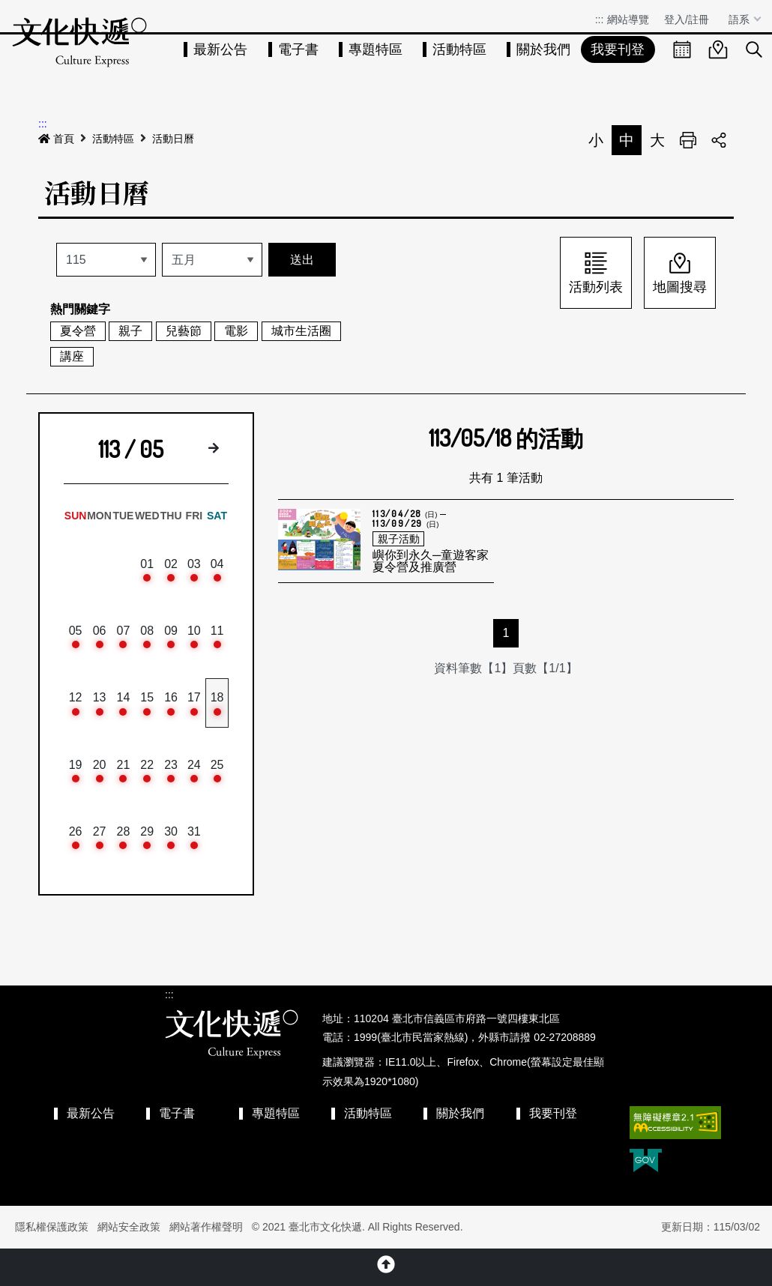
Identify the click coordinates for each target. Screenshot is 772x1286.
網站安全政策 (128, 1227)
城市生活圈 (301, 330)
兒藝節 (184, 330)
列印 (688, 140)
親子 (130, 330)
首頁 (56, 139)
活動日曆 (173, 139)
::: (599, 19)
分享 (719, 140)
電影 (236, 330)
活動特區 (459, 49)
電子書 (298, 49)
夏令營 (78, 330)
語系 (741, 19)
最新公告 (220, 49)
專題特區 (375, 49)
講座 (72, 356)
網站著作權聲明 (206, 1227)
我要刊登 (618, 49)
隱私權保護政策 (51, 1227)
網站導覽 (628, 19)
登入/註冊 (686, 19)
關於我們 (543, 49)
